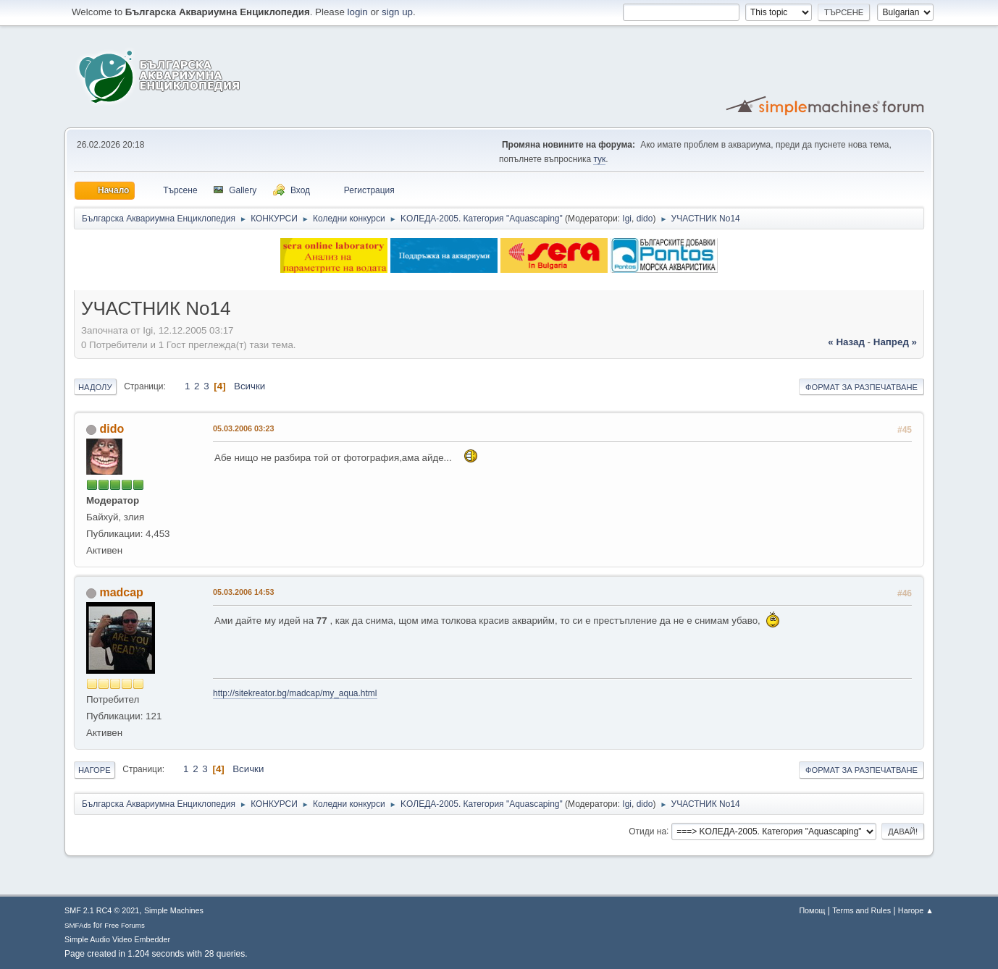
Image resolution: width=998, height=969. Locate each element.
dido (645, 218)
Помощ (812, 910)
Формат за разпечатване (861, 387)
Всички (249, 386)
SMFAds (77, 925)
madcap (121, 592)
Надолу (95, 387)
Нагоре (94, 770)
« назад (846, 342)
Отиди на (647, 831)
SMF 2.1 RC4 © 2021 (101, 910)
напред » (895, 342)
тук (599, 159)
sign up (397, 12)
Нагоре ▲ (916, 910)
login (358, 12)
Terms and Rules (861, 910)
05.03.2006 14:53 (243, 592)
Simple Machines (174, 910)
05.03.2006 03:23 (243, 428)
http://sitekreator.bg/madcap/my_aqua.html (295, 693)
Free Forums (124, 925)
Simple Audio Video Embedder (117, 939)
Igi (627, 218)
